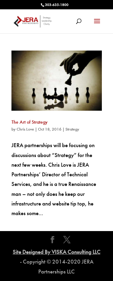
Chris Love (25, 129)
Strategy (72, 129)
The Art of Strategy (29, 122)
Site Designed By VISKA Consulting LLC (56, 252)
